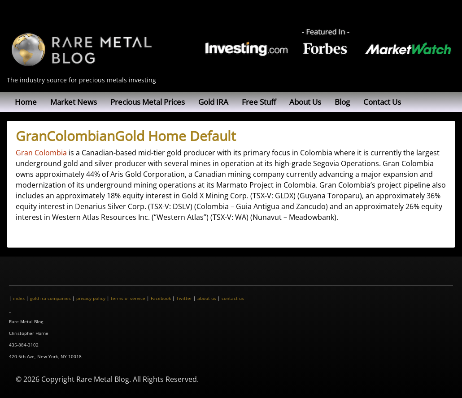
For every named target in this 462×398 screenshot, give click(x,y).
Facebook (161, 298)
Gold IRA (213, 102)
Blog (342, 102)
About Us (305, 102)
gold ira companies (50, 298)
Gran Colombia (41, 153)
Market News (73, 102)
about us (206, 298)
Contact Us (382, 102)
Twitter (184, 298)
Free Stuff (259, 102)
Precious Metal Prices (147, 102)
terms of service (128, 298)
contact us (233, 298)
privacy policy (90, 298)
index (19, 298)
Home (26, 102)
